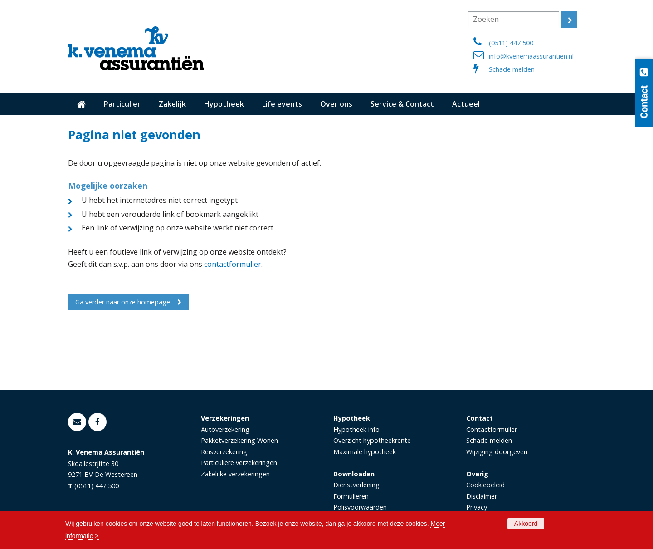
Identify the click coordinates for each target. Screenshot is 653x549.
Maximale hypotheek (364, 451)
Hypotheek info (356, 429)
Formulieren (351, 496)
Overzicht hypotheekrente (372, 440)
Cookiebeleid (485, 484)
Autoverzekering (225, 429)
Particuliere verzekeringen (239, 462)
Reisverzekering (224, 451)
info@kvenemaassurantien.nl (531, 56)
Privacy (476, 507)
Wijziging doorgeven (496, 451)
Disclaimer (481, 496)
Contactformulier (491, 429)
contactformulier (232, 264)
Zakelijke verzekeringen (235, 474)
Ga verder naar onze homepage (122, 302)
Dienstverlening (356, 484)
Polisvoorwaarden (360, 507)
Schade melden (512, 69)
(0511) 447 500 (511, 43)
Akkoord (525, 523)
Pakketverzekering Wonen (239, 440)
